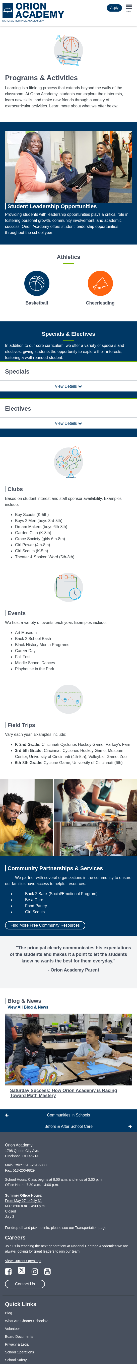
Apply (114, 8)
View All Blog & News (28, 1007)
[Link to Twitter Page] (22, 1273)
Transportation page (90, 1228)
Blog (8, 1313)
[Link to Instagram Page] (35, 1273)
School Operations (19, 1352)
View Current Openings (23, 1261)
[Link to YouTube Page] (47, 1273)
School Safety (16, 1360)
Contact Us (25, 1284)
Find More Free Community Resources (45, 925)
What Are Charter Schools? (26, 1321)
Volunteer (12, 1329)
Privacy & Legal (17, 1344)
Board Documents (19, 1337)
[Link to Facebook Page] (9, 1273)
